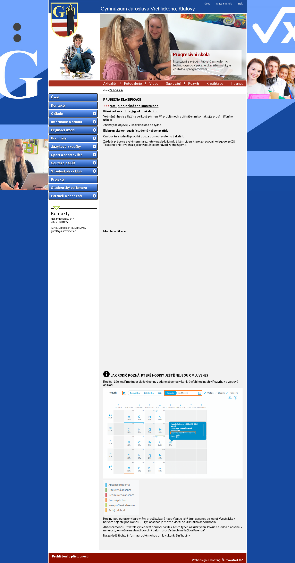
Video (153, 83)
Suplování (173, 83)
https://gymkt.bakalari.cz (141, 111)
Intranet (237, 83)
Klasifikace (214, 83)
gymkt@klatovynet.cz (63, 231)
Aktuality (110, 83)
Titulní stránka (116, 90)
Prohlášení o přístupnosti (70, 556)
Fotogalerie (133, 83)
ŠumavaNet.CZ (232, 560)
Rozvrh (193, 83)
